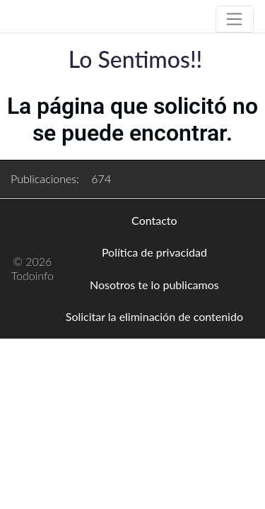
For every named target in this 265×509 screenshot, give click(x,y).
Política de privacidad (154, 252)
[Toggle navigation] (235, 19)
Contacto (154, 220)
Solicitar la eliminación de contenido (154, 316)
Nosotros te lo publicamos (154, 284)
